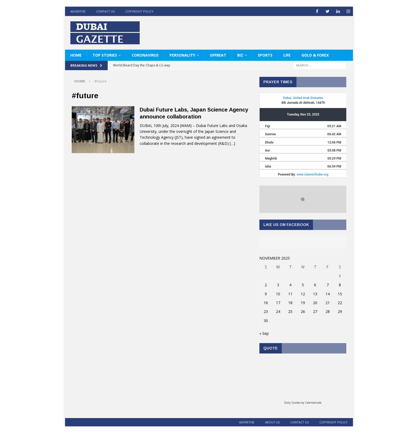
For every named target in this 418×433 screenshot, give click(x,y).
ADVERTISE (78, 11)
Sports (265, 55)
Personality (182, 55)
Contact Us (105, 11)
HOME (76, 55)
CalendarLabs (313, 402)
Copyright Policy (139, 11)
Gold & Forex (315, 55)
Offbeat (218, 55)
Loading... (303, 379)
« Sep (264, 333)
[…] (232, 143)
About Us (272, 422)
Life (287, 55)
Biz (240, 55)
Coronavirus (145, 55)
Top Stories (105, 55)
